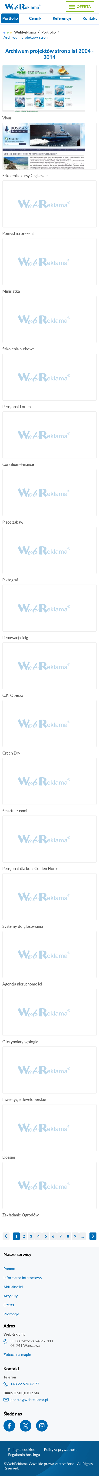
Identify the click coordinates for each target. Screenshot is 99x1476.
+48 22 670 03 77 (24, 1383)
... (82, 1236)
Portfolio (48, 32)
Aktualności (13, 1286)
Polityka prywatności (61, 1449)
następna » (92, 1236)
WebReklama (25, 32)
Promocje (11, 1314)
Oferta (8, 1305)
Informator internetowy (22, 1277)
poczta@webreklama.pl (29, 1399)
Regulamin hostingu (24, 1454)
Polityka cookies (21, 1449)
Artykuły (10, 1295)
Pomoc (9, 1268)
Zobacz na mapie (17, 1354)
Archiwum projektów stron (25, 37)
